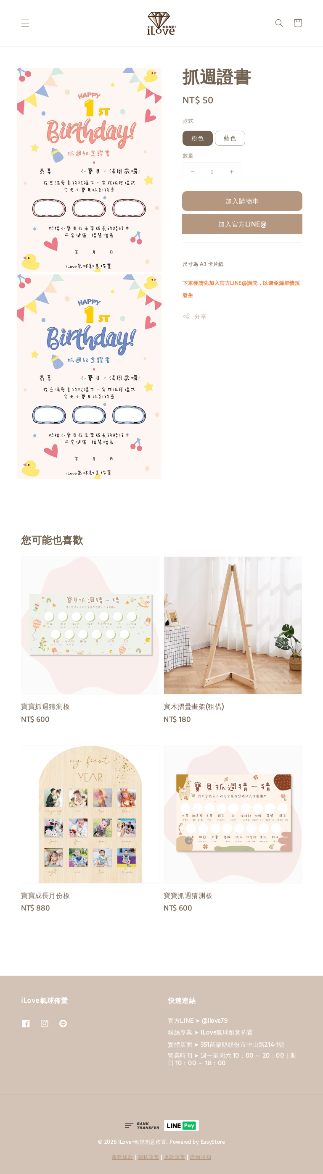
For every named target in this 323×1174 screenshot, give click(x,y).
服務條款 (122, 1157)
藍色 (230, 138)
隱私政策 (148, 1157)
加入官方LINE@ (242, 224)
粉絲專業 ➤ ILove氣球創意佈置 (210, 1032)
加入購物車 (242, 201)
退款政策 (174, 1157)
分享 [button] (195, 316)
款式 (188, 120)
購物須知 (200, 1157)
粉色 (197, 138)
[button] (25, 23)
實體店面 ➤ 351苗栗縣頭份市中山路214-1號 (226, 1044)
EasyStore (213, 1142)
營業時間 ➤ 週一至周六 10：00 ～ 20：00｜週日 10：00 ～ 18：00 (232, 1059)
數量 (188, 155)
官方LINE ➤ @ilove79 (198, 1020)
